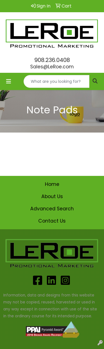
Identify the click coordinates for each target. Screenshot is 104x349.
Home (52, 184)
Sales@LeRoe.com (52, 66)
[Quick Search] (57, 81)
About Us (52, 196)
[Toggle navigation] (8, 81)
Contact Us (52, 221)
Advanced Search (52, 208)
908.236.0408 (52, 60)
